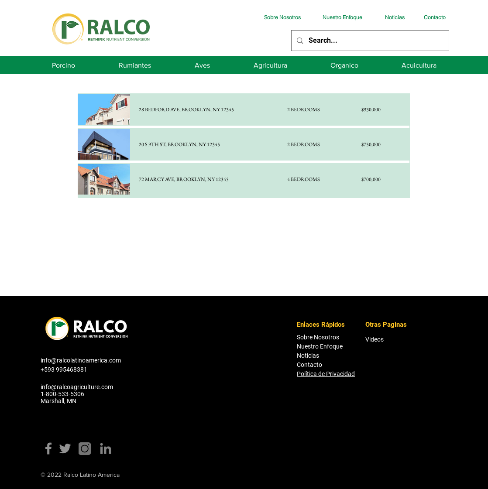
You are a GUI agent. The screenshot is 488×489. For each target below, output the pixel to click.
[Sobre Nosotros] (282, 17)
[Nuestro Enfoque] (342, 17)
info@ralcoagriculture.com (77, 386)
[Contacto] (434, 17)
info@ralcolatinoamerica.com (81, 360)
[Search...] (370, 41)
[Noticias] (394, 17)
